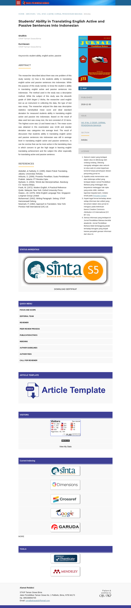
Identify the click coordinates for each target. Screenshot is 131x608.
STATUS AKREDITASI (29, 249)
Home (21, 14)
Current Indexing (27, 461)
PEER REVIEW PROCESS (30, 329)
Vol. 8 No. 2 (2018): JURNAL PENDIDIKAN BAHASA (59, 14)
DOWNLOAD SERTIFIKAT (65, 289)
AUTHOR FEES (26, 354)
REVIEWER (24, 323)
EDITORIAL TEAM (27, 316)
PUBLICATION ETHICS (28, 335)
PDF (84, 88)
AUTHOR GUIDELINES (28, 348)
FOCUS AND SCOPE (28, 310)
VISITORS (24, 415)
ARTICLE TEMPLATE (29, 375)
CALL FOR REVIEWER (28, 360)
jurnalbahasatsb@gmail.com (38, 600)
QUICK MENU (26, 304)
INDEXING (24, 341)
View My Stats (65, 446)
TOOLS (23, 549)
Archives (30, 14)
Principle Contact (99, 196)
